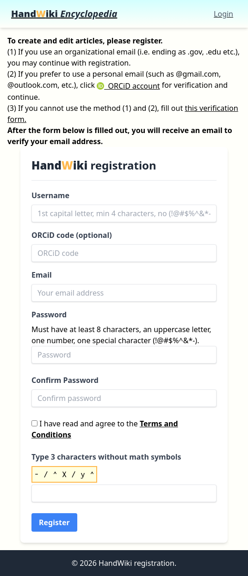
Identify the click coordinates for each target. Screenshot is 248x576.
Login (223, 14)
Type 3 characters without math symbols (106, 457)
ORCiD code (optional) (71, 235)
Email (41, 275)
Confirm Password (65, 380)
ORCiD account (128, 86)
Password (49, 314)
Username (50, 195)
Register (54, 522)
